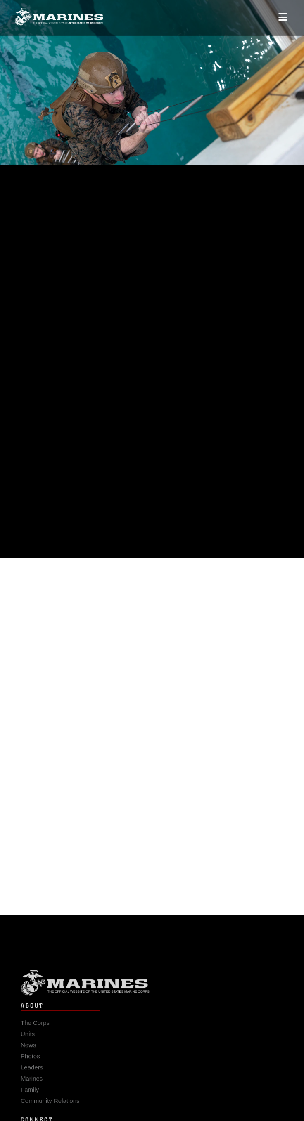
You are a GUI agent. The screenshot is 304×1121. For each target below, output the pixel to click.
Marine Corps (152, 985)
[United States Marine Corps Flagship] (58, 13)
